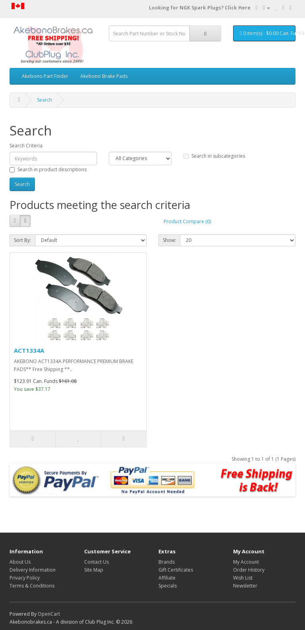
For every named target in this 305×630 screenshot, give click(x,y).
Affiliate (167, 577)
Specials (167, 585)
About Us (20, 561)
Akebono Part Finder (45, 76)
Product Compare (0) (187, 221)
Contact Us (96, 561)
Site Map (93, 569)
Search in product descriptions (48, 169)
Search (44, 100)
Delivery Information (33, 569)
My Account (246, 561)
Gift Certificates (175, 569)
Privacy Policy (25, 577)
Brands (166, 561)
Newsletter (245, 585)
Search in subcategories (214, 156)
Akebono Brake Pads (103, 76)
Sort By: (22, 240)
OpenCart (49, 614)
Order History (248, 569)
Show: (169, 240)
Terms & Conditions (32, 585)
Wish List (243, 577)
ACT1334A (29, 350)
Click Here (238, 7)
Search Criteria (26, 145)
